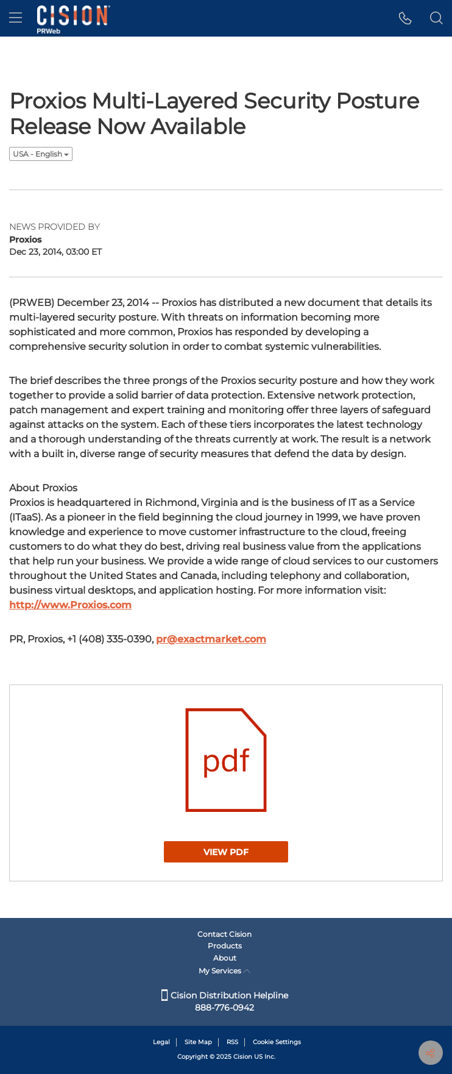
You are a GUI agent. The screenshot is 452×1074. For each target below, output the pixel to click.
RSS (232, 1042)
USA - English (41, 153)
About (224, 957)
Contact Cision (224, 934)
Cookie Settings (277, 1042)
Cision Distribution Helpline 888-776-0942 (224, 1001)
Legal (161, 1042)
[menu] (15, 18)
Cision (242, 1057)
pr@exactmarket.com (211, 639)
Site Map (198, 1042)
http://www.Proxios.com (70, 605)
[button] (405, 18)
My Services (224, 970)
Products (225, 945)
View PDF (226, 852)
